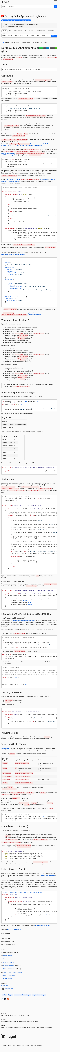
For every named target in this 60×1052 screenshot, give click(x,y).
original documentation (47, 875)
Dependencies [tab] (26, 42)
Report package (7, 978)
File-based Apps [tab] (50, 30)
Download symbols (8, 968)
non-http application (7, 153)
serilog (4, 995)
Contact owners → (6, 985)
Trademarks (40, 1045)
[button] (54, 36)
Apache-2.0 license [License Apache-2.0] (8, 962)
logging (10, 995)
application (36, 995)
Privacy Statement (30, 1045)
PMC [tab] (10, 30)
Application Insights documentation (24, 620)
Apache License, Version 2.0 (43, 925)
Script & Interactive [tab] (40, 30)
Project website (7, 955)
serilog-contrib (9, 988)
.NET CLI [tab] (4, 30)
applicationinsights (25, 995)
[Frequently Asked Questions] (3, 1025)
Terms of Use (20, 1045)
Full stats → (4, 936)
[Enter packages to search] (27, 6)
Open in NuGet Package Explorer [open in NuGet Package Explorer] (12, 972)
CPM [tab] (26, 30)
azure (16, 995)
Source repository (8, 959)
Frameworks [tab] (15, 42)
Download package (8, 965)
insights (43, 995)
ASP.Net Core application (10, 155)
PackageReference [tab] (18, 30)
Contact (4, 1013)
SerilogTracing (5, 748)
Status (3, 1019)
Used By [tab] (36, 42)
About (13, 1045)
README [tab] (6, 42)
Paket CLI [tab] (31, 30)
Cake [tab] (3, 33)
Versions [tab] (44, 42)
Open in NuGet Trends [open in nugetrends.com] (9, 975)
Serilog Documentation (14, 929)
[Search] (55, 6)
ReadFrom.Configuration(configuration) (13, 254)
